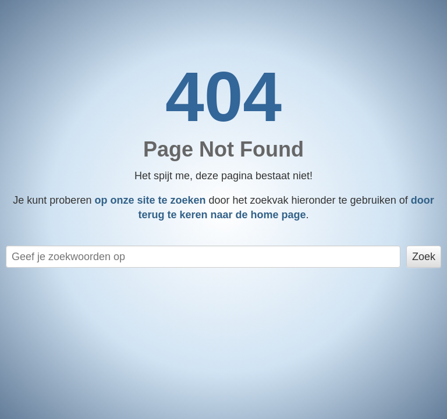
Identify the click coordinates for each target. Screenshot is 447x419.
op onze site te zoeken (149, 200)
